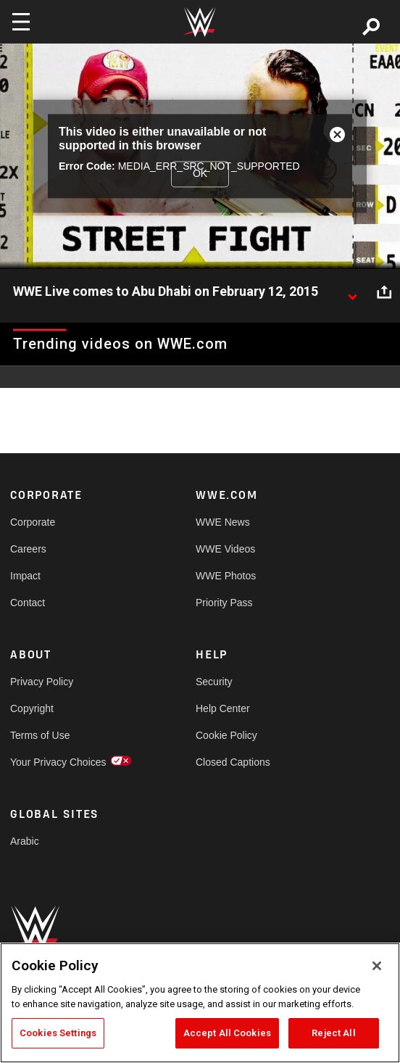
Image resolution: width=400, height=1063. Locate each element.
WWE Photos (226, 576)
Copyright (32, 708)
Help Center (223, 708)
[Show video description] (352, 292)
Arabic (24, 841)
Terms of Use (40, 735)
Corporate (32, 522)
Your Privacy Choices (56, 762)
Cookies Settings (58, 1032)
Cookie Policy (226, 735)
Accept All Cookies (227, 1032)
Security (214, 681)
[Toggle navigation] (21, 22)
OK (200, 173)
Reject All (333, 1032)
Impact (25, 576)
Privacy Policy (41, 681)
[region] (200, 1003)
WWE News (223, 522)
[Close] (377, 966)
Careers (28, 549)
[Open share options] (384, 292)
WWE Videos (225, 549)
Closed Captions (233, 762)
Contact (27, 602)
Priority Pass (224, 602)
